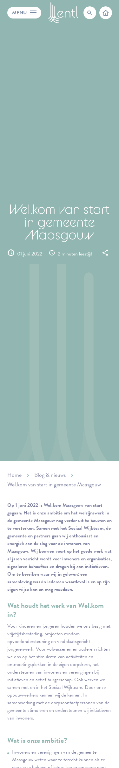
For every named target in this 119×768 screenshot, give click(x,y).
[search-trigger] (89, 12)
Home (14, 474)
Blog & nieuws (50, 474)
